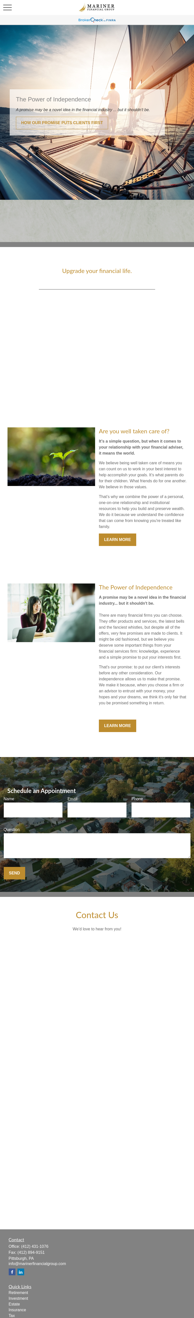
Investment (18, 1298)
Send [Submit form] (14, 873)
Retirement (18, 1293)
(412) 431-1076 (34, 1246)
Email (72, 799)
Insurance (17, 1310)
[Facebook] (12, 1272)
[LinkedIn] (20, 1272)
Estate (14, 1304)
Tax (12, 1316)
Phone (137, 799)
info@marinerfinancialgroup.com (37, 1264)
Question (12, 829)
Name (9, 799)
